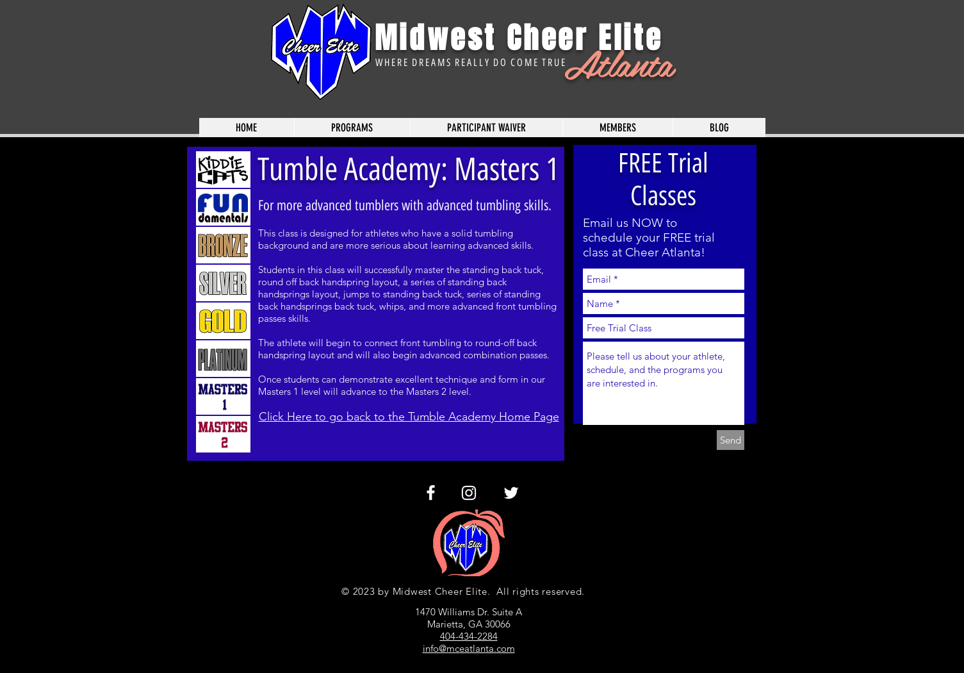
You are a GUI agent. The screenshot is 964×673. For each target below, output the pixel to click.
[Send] (730, 440)
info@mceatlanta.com (469, 648)
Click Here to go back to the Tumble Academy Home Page (409, 417)
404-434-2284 (469, 636)
